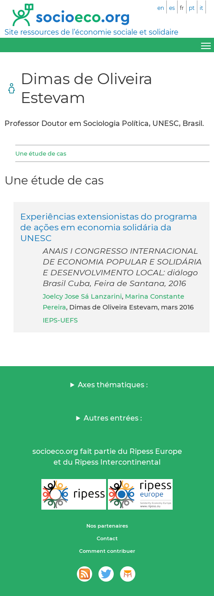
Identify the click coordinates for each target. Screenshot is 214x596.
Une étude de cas (40, 153)
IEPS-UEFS (60, 320)
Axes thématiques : (113, 385)
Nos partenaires (107, 526)
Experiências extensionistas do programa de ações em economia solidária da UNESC (108, 227)
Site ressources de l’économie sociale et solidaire (91, 32)
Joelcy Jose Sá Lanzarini (82, 296)
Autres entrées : (113, 418)
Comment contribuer (107, 551)
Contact (107, 538)
